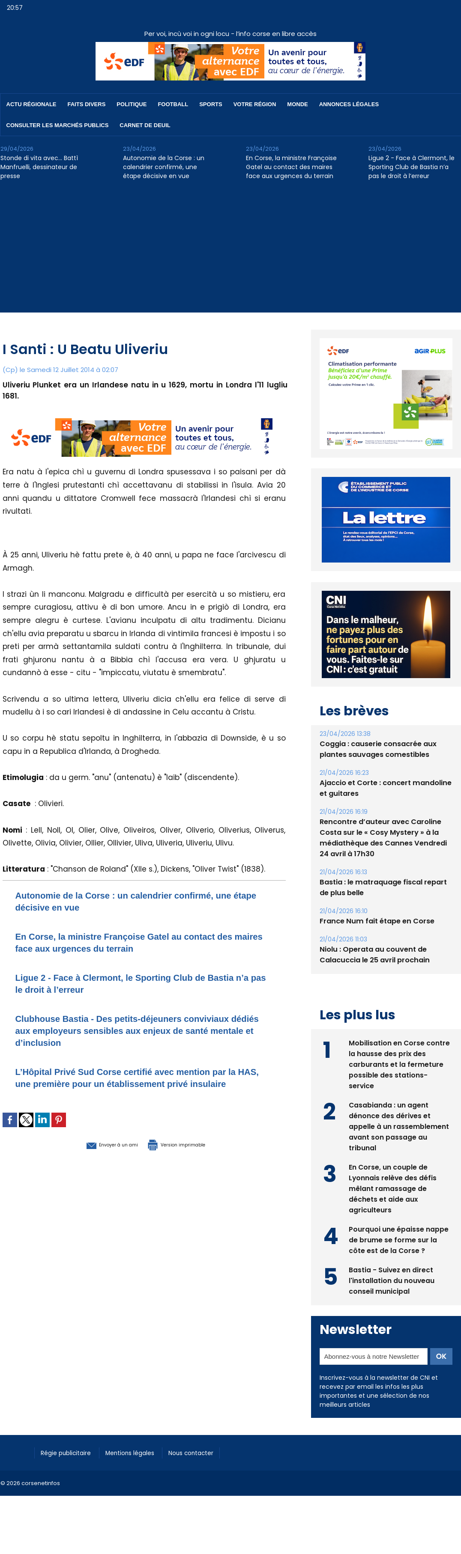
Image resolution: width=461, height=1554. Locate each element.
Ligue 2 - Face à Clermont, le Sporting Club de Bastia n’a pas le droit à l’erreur (411, 167)
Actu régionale (31, 104)
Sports (210, 104)
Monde (297, 104)
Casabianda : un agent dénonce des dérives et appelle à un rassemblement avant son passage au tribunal (399, 1145)
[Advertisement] (230, 253)
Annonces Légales (349, 104)
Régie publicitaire (69, 1472)
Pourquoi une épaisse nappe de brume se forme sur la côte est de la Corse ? (399, 1258)
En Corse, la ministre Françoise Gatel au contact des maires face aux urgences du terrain (291, 167)
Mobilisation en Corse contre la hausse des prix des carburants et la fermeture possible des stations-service (399, 1083)
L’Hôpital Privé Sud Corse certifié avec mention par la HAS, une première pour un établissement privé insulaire (140, 1083)
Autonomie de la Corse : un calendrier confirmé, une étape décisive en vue (163, 167)
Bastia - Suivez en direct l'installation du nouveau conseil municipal (392, 1299)
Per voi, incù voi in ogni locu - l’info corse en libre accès (230, 33)
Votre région (254, 104)
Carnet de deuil (145, 125)
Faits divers (87, 104)
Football (173, 104)
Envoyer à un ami (97, 1156)
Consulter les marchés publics (57, 125)
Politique (132, 104)
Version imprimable (189, 1156)
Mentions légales (139, 1472)
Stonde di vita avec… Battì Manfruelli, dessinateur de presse (39, 167)
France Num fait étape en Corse (376, 941)
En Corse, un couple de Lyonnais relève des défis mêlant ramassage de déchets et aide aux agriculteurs (393, 1207)
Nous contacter (206, 1472)
